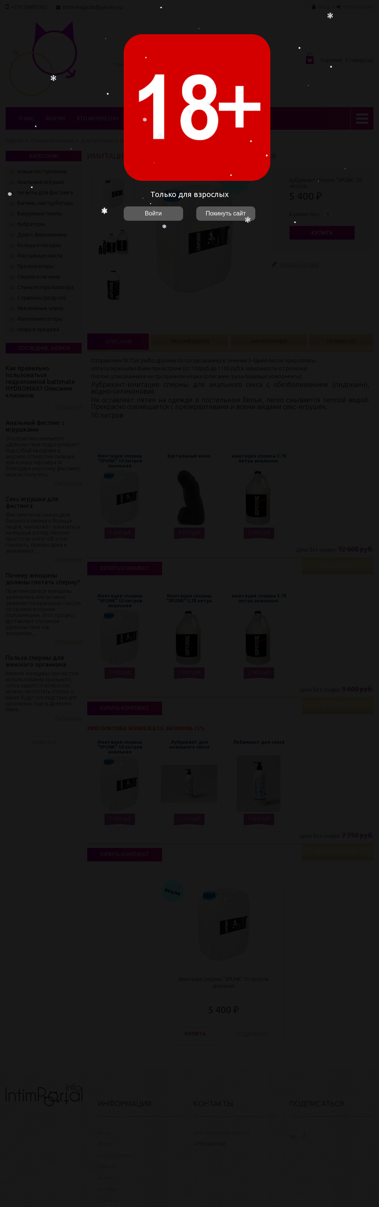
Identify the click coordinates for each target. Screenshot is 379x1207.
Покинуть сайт (226, 213)
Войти (153, 213)
